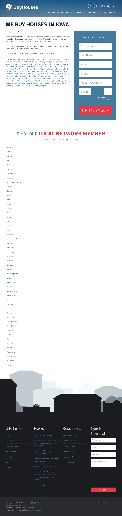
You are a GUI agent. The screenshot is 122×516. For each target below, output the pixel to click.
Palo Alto (38, 78)
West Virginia (11, 356)
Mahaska (9, 76)
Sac (37, 81)
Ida (37, 71)
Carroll (47, 62)
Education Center (67, 13)
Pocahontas (56, 78)
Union (14, 83)
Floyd (8, 69)
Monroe (50, 76)
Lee (36, 74)
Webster (61, 83)
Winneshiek (19, 86)
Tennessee (11, 330)
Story (61, 81)
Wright (43, 86)
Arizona (9, 156)
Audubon (40, 59)
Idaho (9, 200)
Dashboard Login (68, 462)
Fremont (22, 69)
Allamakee (21, 59)
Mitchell (36, 76)
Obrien (17, 78)
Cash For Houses (68, 451)
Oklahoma (10, 304)
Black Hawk (57, 59)
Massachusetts (12, 239)
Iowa (41, 71)
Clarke (32, 64)
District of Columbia (14, 182)
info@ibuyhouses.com (34, 510)
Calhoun (40, 62)
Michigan (10, 243)
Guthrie (43, 69)
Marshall (23, 76)
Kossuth (30, 74)
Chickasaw (24, 64)
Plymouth (46, 78)
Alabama (10, 147)
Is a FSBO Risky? (40, 485)
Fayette (64, 66)
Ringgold (31, 81)
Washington (45, 83)
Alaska (9, 152)
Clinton (51, 64)
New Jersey (11, 278)
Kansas (9, 217)
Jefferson (63, 71)
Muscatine (9, 78)
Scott (43, 81)
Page (31, 78)
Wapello (29, 83)
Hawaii (9, 195)
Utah (8, 339)
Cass (53, 62)
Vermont (10, 343)
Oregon (9, 308)
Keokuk (22, 74)
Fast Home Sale (68, 457)
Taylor (8, 83)
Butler (34, 62)
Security (113, 503)
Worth (37, 86)
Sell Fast (55, 13)
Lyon (58, 74)
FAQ (104, 13)
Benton (48, 59)
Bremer (8, 62)
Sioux (55, 81)
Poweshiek (22, 81)
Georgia (10, 191)
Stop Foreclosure (69, 441)
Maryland (10, 234)
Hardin (66, 69)
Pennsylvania (11, 313)
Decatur (14, 66)
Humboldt (30, 71)
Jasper (55, 71)
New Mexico (11, 282)
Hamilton (51, 69)
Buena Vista (26, 62)
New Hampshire (12, 274)
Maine (9, 230)
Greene (29, 69)
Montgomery (60, 76)
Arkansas (10, 160)
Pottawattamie (11, 81)
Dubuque (49, 66)
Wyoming (10, 365)
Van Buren (21, 83)
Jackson (48, 71)
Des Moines (31, 66)
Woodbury (29, 86)
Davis (7, 66)
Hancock (59, 69)
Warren (36, 83)
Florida (9, 187)
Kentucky (10, 221)
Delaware (22, 66)
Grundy (36, 69)
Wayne (53, 83)
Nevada (9, 269)
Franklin (14, 69)
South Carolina (12, 322)
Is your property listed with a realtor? (101, 98)
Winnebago (10, 86)
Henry (15, 71)
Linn (40, 74)
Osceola (25, 78)
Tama (67, 81)
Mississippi (11, 252)
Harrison (9, 71)
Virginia (9, 348)
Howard (22, 71)
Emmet (56, 66)
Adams (13, 59)
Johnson (9, 74)
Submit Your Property (95, 110)
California (10, 165)
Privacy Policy (104, 503)
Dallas (66, 64)
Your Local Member (83, 13)
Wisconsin (10, 361)
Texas (9, 335)
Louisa (46, 74)
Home (8, 435)
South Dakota (11, 326)
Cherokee (15, 64)
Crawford (59, 64)
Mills (29, 76)
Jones (16, 74)
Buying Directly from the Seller (45, 466)
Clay (38, 64)
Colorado (10, 169)
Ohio (8, 300)
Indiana (9, 208)
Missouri (10, 256)
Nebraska (10, 265)
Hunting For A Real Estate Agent (45, 472)
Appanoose (31, 59)
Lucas (53, 74)
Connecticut (11, 173)
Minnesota (10, 247)
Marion (16, 76)
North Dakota (11, 295)
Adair (7, 59)
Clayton (44, 64)
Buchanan (16, 62)
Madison (65, 74)
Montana (10, 260)
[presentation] (100, 477)
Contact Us (112, 13)
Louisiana (10, 226)
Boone (65, 59)
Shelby (48, 81)
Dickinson (41, 66)
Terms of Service (91, 503)
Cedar (59, 62)
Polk (63, 78)
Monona (43, 76)
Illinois (9, 204)
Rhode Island (11, 317)
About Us (96, 13)
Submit (103, 490)
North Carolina (12, 291)
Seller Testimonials (69, 446)
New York (10, 287)
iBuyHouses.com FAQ (70, 435)
